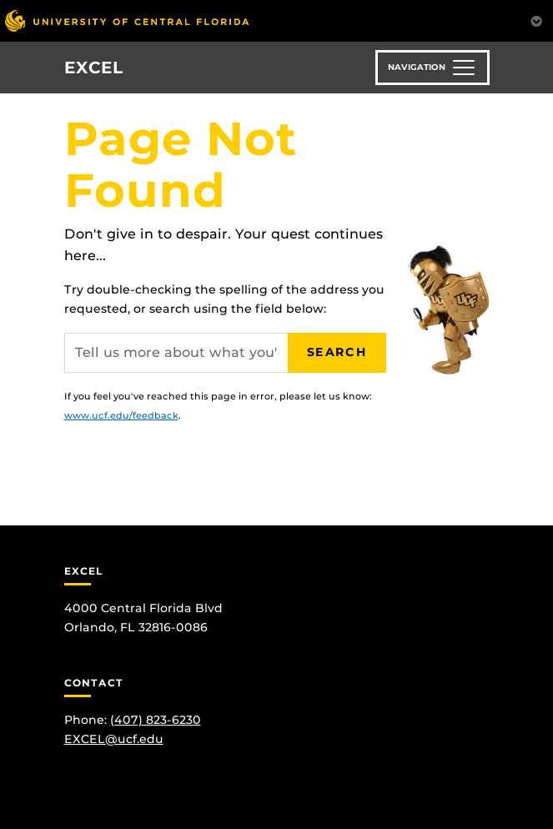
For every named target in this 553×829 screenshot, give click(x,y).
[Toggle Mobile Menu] (536, 19)
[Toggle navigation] (432, 67)
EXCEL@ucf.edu (113, 738)
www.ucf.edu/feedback (121, 415)
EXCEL (93, 68)
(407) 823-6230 (155, 719)
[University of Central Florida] (126, 20)
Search (337, 351)
